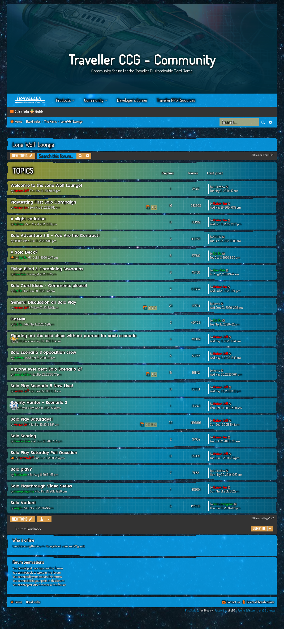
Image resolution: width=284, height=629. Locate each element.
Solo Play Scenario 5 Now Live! (42, 386)
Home (30, 100)
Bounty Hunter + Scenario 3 (39, 403)
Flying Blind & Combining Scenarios (47, 269)
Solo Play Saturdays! (32, 419)
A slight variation (28, 219)
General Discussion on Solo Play (43, 303)
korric (216, 304)
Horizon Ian (21, 207)
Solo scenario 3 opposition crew (43, 353)
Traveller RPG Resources (176, 100)
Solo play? (21, 470)
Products (63, 100)
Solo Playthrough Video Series (41, 486)
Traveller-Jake (22, 441)
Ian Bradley (206, 610)
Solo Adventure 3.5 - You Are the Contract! (55, 236)
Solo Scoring (23, 436)
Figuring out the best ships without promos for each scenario (74, 336)
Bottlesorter (21, 475)
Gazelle (18, 319)
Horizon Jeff (21, 191)
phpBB (231, 610)
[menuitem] (258, 602)
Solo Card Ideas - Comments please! (49, 286)
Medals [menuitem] (39, 112)
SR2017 (18, 241)
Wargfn (18, 508)
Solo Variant (23, 503)
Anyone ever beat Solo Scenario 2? (47, 369)
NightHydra (21, 341)
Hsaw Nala (20, 274)
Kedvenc (19, 224)
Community (94, 100)
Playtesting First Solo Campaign (43, 202)
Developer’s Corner (132, 100)
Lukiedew (219, 187)
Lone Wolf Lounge (33, 144)
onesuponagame (24, 491)
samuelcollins (22, 374)
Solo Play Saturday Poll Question (44, 453)
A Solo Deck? (24, 252)
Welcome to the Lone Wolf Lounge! (46, 186)
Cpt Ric (22, 257)
